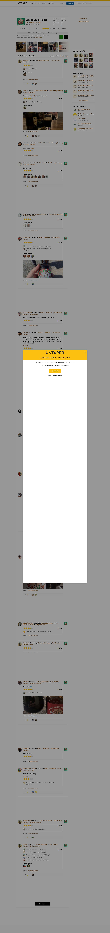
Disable (55, 371)
